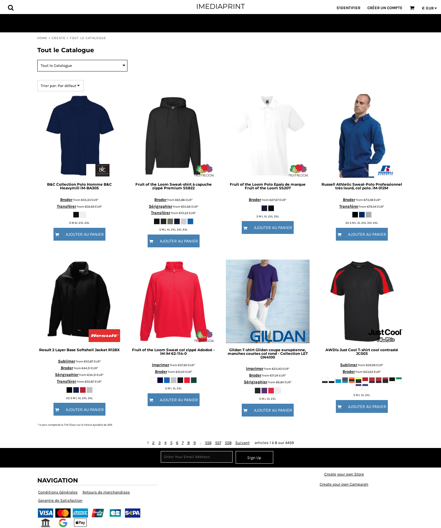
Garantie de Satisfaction (60, 500)
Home (42, 38)
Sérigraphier (160, 206)
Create (58, 38)
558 (228, 442)
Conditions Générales (58, 492)
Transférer (66, 206)
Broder (66, 199)
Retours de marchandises (106, 492)
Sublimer (66, 361)
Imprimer (160, 364)
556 (208, 442)
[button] (11, 8)
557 (218, 442)
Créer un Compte (384, 7)
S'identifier (348, 7)
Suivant (242, 442)
